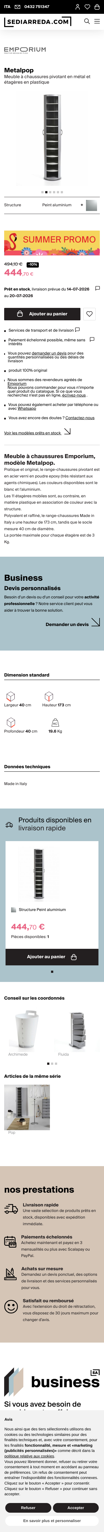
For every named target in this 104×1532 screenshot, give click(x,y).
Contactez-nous (80, 418)
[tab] (42, 192)
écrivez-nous (74, 395)
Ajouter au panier (42, 314)
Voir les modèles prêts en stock (33, 433)
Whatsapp (27, 408)
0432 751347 (36, 7)
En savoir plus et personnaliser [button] (52, 1520)
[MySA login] (77, 7)
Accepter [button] (75, 1507)
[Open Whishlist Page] (87, 7)
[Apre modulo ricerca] (87, 22)
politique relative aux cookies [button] (29, 1456)
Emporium (16, 384)
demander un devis (49, 353)
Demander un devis (67, 624)
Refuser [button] (28, 1507)
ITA (7, 7)
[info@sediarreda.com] (17, 7)
